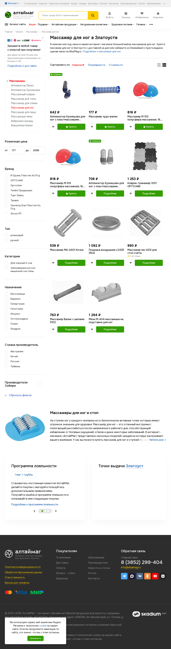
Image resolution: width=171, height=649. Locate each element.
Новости (43, 3)
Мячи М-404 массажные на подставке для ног (106, 321)
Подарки (43, 24)
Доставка (93, 3)
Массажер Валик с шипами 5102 (67, 321)
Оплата (103, 3)
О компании (30, 3)
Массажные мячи (21, 116)
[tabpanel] (45, 485)
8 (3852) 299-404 (141, 562)
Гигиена (141, 24)
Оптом (141, 3)
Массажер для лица (23, 112)
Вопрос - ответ (65, 573)
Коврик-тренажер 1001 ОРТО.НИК (142, 185)
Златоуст (134, 466)
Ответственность (15, 577)
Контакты (114, 3)
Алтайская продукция (65, 24)
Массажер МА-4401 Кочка (67, 249)
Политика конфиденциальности (22, 567)
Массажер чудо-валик (103, 116)
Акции (74, 3)
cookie (97, 635)
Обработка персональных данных (23, 572)
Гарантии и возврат (59, 3)
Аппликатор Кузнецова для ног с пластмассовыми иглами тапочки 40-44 (67, 118)
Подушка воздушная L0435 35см (106, 251)
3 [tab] (48, 511)
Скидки (82, 3)
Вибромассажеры (22, 121)
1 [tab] (42, 511)
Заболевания (154, 3)
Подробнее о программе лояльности (34, 504)
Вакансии (62, 578)
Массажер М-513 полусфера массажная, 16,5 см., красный (144, 118)
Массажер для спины (24, 103)
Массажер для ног (22, 107)
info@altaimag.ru (131, 567)
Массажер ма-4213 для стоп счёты (142, 251)
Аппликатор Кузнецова (25, 90)
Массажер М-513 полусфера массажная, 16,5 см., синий (67, 185)
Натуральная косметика (94, 24)
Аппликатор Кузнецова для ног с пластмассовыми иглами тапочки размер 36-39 (106, 185)
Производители (128, 3)
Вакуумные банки (22, 125)
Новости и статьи (99, 568)
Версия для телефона (17, 582)
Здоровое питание (122, 24)
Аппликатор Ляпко (22, 85)
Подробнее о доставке (22, 66)
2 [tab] (45, 511)
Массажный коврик (23, 94)
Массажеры (17, 81)
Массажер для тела (23, 99)
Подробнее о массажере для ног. (102, 51)
